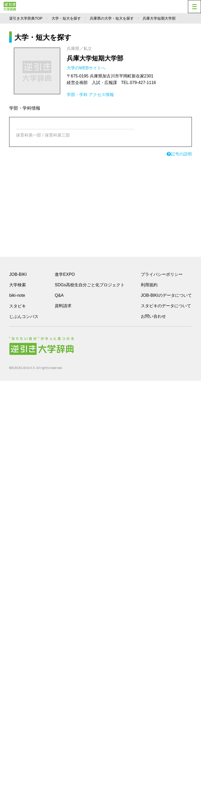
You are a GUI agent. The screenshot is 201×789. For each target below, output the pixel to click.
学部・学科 (77, 94)
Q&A (59, 295)
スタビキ (17, 306)
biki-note (17, 295)
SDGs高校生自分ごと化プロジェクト (90, 285)
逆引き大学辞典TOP (25, 18)
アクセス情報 (101, 94)
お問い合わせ (153, 316)
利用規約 (149, 285)
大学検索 (17, 285)
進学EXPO (65, 274)
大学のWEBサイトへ (87, 68)
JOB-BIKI (18, 274)
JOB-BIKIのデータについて (166, 295)
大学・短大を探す (66, 18)
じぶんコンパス (23, 316)
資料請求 (63, 306)
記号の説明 (179, 154)
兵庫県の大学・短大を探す (112, 18)
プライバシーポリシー (162, 274)
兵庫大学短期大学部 (95, 58)
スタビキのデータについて (166, 306)
